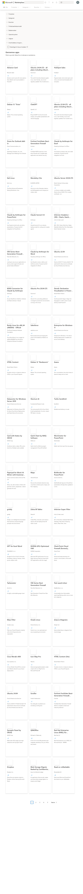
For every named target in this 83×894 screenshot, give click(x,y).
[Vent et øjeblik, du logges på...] (77, 2)
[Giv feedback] (45, 2)
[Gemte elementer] (52, 2)
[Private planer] (56, 2)
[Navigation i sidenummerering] (44, 804)
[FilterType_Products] (7, 14)
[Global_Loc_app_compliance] (7, 43)
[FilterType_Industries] (7, 22)
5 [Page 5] (47, 802)
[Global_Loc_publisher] (7, 38)
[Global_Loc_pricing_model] (7, 26)
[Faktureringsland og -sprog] (66, 2)
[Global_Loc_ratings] (7, 30)
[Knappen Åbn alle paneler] (5, 7)
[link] (17, 76)
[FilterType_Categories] (7, 18)
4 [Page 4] (43, 802)
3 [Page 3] (39, 802)
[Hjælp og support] (49, 2)
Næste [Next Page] (53, 802)
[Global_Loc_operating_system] (7, 34)
